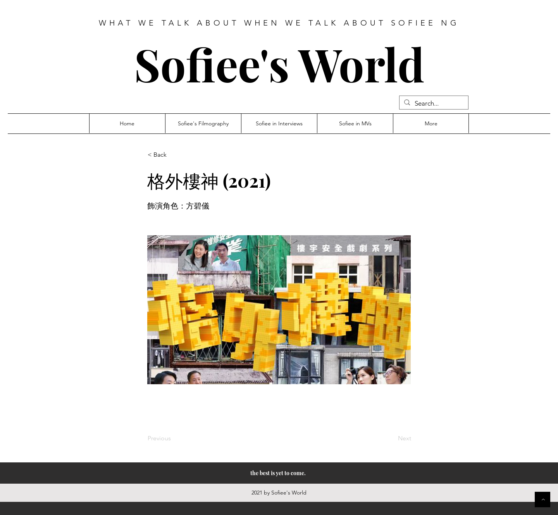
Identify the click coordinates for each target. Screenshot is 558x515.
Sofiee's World (279, 64)
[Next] (391, 438)
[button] (173, 155)
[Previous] (173, 438)
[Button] (542, 499)
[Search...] (433, 103)
